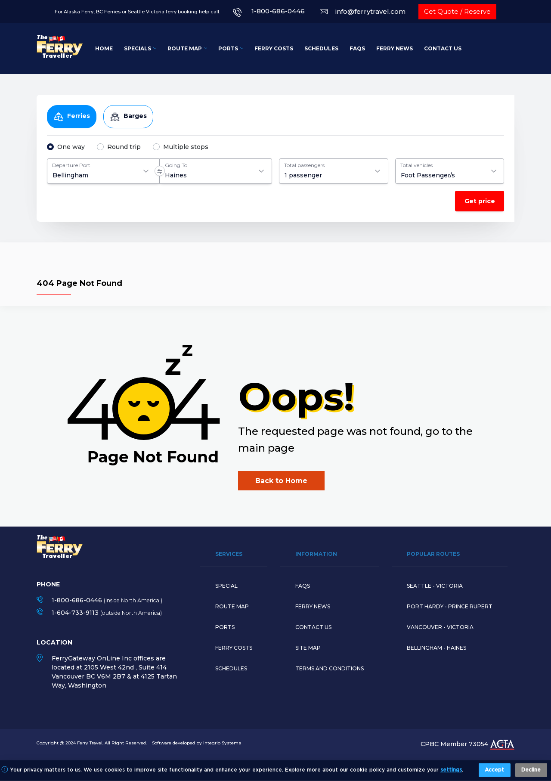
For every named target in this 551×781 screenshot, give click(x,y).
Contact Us (442, 48)
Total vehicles (416, 165)
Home (104, 48)
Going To (176, 165)
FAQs (357, 48)
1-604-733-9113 (75, 613)
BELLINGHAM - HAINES (436, 648)
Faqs (302, 586)
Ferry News (394, 48)
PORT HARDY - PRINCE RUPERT (449, 606)
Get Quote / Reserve (457, 11)
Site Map (308, 648)
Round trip (124, 147)
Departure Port (71, 165)
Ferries (71, 117)
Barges (128, 117)
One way (71, 147)
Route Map (184, 48)
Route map (232, 606)
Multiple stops (185, 147)
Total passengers (304, 165)
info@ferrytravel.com (370, 11)
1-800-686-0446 (278, 11)
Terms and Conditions (329, 668)
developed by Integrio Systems (207, 743)
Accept (494, 770)
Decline (531, 770)
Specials (137, 48)
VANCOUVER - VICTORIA (440, 627)
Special (226, 586)
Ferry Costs (273, 48)
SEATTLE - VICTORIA (435, 586)
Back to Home (281, 481)
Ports (228, 48)
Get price (479, 201)
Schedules (321, 48)
